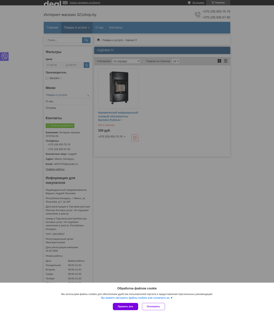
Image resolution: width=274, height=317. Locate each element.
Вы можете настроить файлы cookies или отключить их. (135, 297)
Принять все (125, 306)
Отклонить (153, 306)
